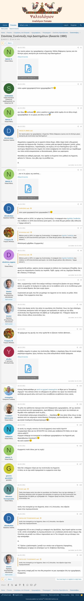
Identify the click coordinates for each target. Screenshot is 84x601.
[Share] (78, 47)
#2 (81, 84)
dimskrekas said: (24, 232)
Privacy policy (65, 595)
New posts (4, 29)
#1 (81, 47)
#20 (81, 555)
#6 (81, 204)
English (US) (18, 595)
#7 (81, 228)
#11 (81, 329)
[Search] (81, 25)
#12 (81, 347)
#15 (81, 425)
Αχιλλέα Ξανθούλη (73, 218)
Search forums (14, 29)
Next (9, 43)
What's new (24, 25)
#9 (81, 280)
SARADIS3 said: (24, 208)
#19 (81, 514)
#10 (81, 304)
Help (72, 595)
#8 (81, 250)
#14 (81, 404)
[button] (29, 25)
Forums (13, 25)
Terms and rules (54, 595)
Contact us (44, 595)
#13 (81, 386)
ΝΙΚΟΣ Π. (6, 39)
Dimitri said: (22, 489)
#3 (81, 108)
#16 (81, 446)
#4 (81, 126)
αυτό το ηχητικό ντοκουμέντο (47, 389)
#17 (81, 464)
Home (5, 25)
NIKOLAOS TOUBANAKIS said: (29, 518)
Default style (6, 595)
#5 (81, 170)
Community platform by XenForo (42, 599)
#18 (81, 485)
